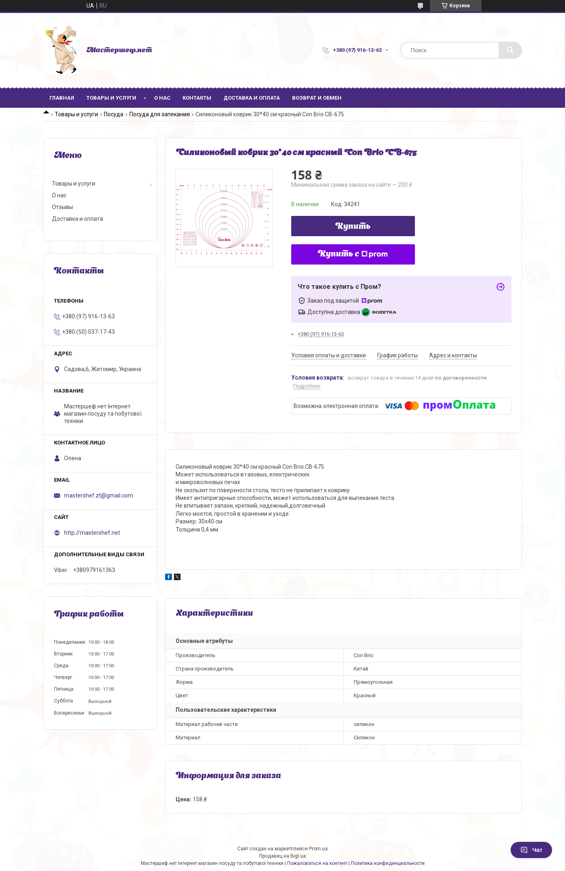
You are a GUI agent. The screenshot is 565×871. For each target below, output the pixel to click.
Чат (531, 850)
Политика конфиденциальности (388, 863)
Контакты (197, 98)
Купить (353, 227)
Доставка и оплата (251, 98)
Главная (61, 98)
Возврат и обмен (317, 98)
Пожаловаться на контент (317, 863)
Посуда (113, 114)
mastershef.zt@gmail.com (98, 495)
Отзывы (62, 207)
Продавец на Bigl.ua (282, 856)
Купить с (353, 254)
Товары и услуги (111, 98)
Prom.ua (318, 849)
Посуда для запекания (159, 114)
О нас (162, 98)
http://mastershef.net (92, 532)
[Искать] (510, 50)
